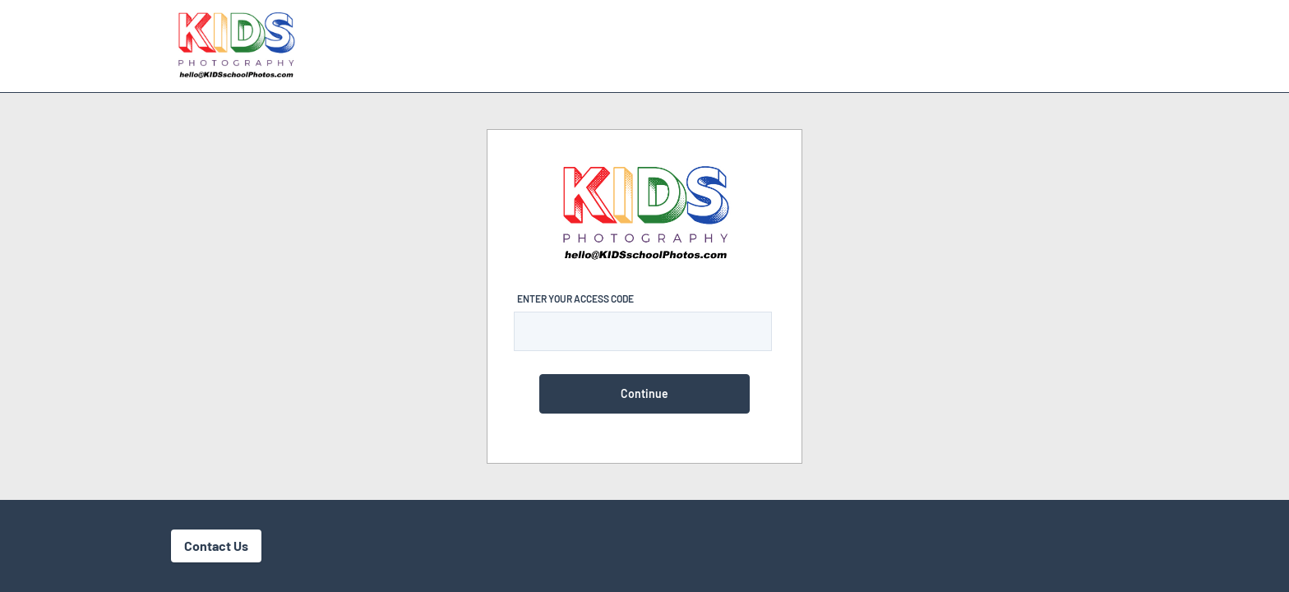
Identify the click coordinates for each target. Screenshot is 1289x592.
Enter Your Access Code (575, 298)
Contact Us (216, 545)
